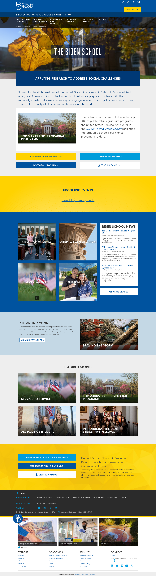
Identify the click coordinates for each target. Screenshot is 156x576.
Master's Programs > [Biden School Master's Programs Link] (110, 156)
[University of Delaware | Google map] (114, 561)
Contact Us (114, 555)
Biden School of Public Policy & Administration (43, 15)
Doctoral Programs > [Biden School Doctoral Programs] (46, 165)
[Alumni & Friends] (78, 282)
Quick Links (130, 9)
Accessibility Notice (86, 555)
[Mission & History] (37, 282)
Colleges (34, 26)
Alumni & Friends (71, 20)
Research (52, 566)
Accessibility (93, 574)
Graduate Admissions (56, 558)
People (102, 19)
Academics (27, 26)
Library (51, 564)
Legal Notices (85, 574)
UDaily (20, 561)
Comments (77, 574)
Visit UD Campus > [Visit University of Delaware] (109, 165)
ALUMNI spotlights (31, 340)
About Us (21, 555)
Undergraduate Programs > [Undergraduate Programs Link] (46, 156)
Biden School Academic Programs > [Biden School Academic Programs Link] (47, 457)
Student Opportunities (41, 20)
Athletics (21, 558)
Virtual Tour (21, 564)
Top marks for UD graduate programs (119, 231)
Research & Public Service (56, 21)
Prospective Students (23, 20)
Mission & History (88, 20)
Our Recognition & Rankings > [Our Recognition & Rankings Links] (47, 466)
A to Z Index (84, 566)
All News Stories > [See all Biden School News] (119, 291)
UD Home (18, 26)
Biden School (42, 26)
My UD (82, 561)
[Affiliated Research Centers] (78, 242)
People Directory (85, 558)
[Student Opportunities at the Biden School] (37, 242)
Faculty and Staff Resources (46, 503)
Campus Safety (85, 564)
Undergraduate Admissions (58, 555)
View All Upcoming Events (78, 200)
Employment (22, 566)
